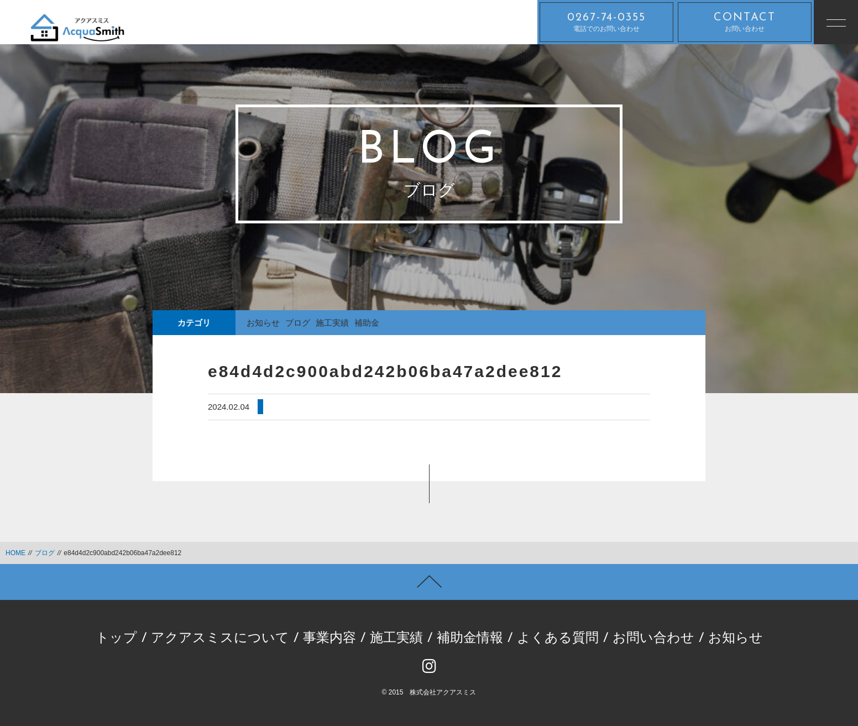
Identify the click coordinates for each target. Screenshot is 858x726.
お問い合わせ (745, 22)
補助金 (366, 322)
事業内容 (329, 638)
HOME (15, 553)
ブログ (297, 322)
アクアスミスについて (220, 638)
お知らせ (263, 322)
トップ (116, 638)
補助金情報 (470, 638)
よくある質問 (558, 638)
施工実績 (332, 322)
